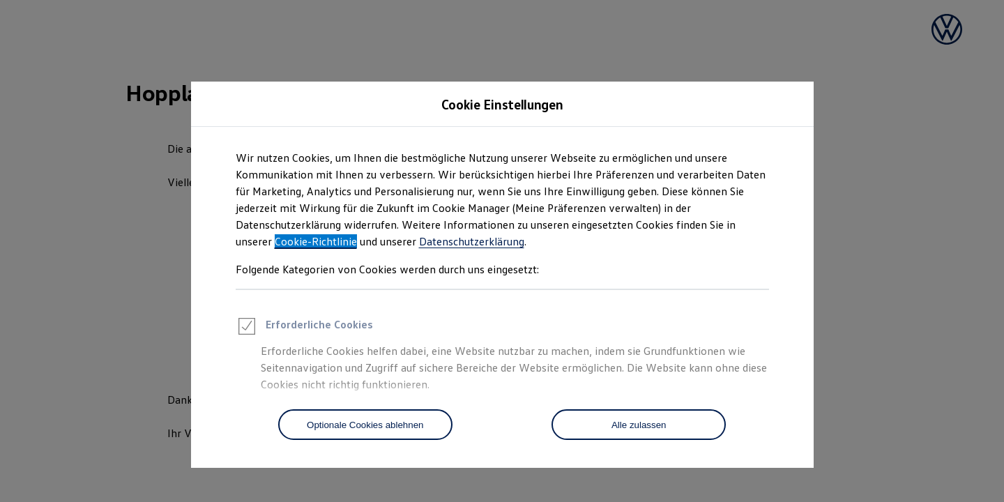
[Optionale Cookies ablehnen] (365, 424)
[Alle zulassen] (639, 424)
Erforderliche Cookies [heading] (304, 328)
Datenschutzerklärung (471, 241)
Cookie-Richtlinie (316, 241)
